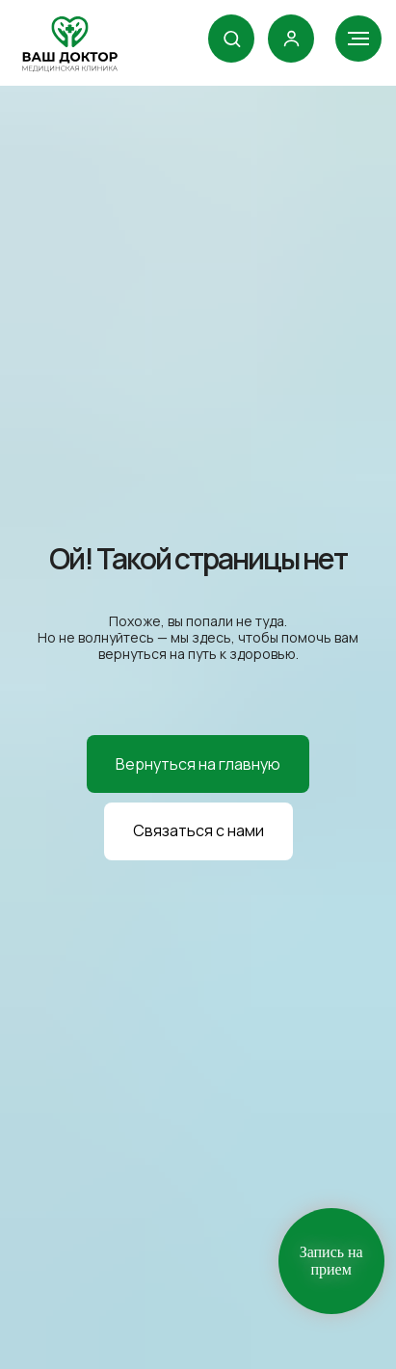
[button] (232, 38)
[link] (291, 38)
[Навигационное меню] (358, 38)
